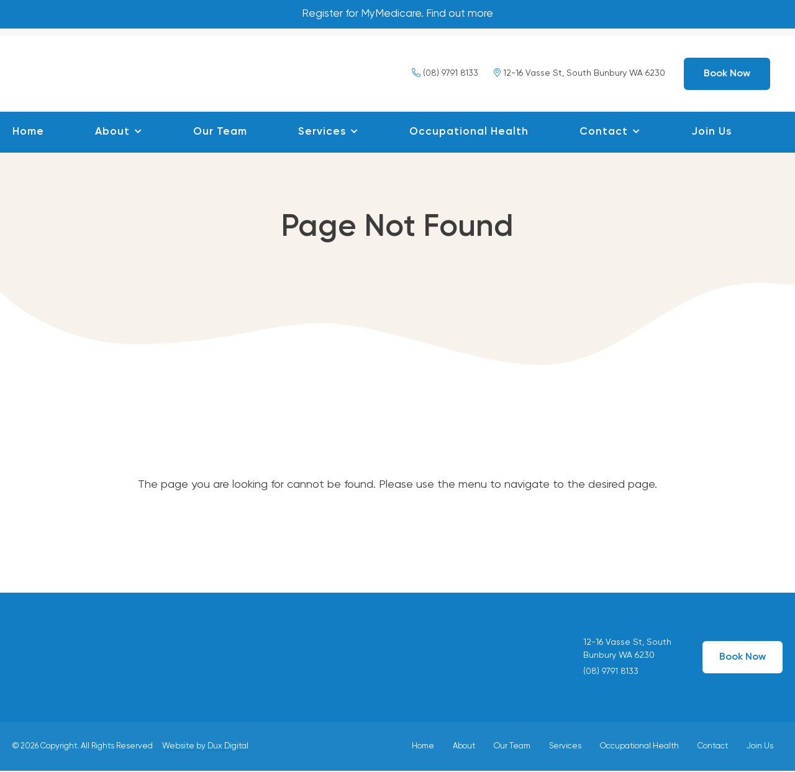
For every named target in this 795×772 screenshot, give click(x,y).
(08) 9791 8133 (445, 74)
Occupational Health (469, 132)
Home (28, 132)
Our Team (220, 132)
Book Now (727, 74)
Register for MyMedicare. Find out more (398, 14)
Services (322, 132)
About (112, 132)
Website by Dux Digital (205, 747)
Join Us (711, 132)
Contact (603, 132)
